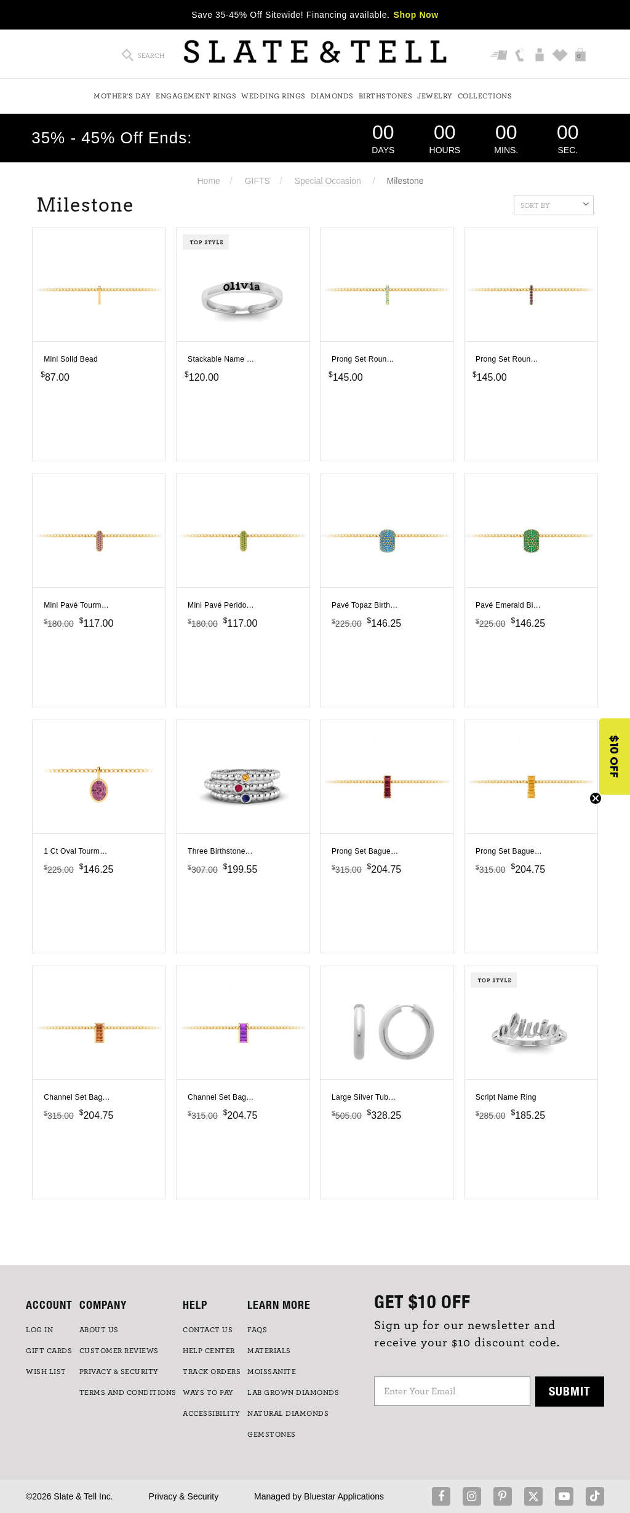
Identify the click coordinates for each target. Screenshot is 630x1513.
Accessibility (212, 1413)
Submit (570, 1391)
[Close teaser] (595, 798)
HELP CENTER (209, 1350)
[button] (614, 756)
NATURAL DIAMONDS (288, 1413)
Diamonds (332, 96)
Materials (269, 1350)
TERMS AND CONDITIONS (128, 1392)
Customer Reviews (119, 1350)
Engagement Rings (196, 96)
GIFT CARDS (49, 1350)
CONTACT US (208, 1329)
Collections (485, 96)
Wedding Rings (273, 96)
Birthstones (386, 96)
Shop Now (416, 15)
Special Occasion (328, 181)
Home (208, 181)
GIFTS (257, 181)
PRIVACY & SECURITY (119, 1371)
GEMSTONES (271, 1434)
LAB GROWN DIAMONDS (293, 1392)
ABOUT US (99, 1329)
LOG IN (39, 1329)
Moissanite (271, 1371)
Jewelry (435, 96)
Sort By (554, 204)
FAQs (257, 1329)
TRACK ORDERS (212, 1371)
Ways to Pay (208, 1392)
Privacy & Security (184, 1496)
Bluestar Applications (344, 1496)
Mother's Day (122, 96)
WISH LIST (46, 1371)
